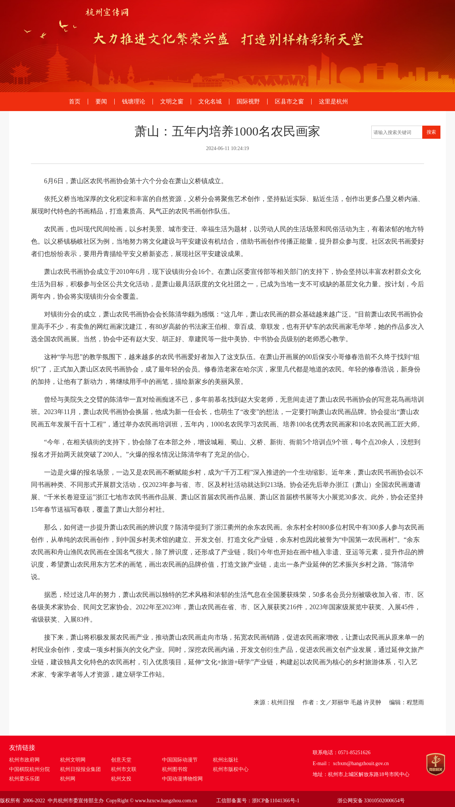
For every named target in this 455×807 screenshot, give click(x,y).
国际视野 (248, 102)
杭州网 (67, 779)
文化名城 (210, 102)
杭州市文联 (123, 769)
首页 (74, 102)
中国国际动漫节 (180, 760)
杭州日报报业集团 (80, 769)
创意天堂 (121, 760)
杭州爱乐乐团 (24, 779)
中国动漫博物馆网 (182, 779)
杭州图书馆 (174, 769)
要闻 (101, 102)
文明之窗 (171, 102)
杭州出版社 (225, 760)
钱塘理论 (133, 102)
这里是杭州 (333, 102)
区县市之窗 (289, 102)
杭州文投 (121, 779)
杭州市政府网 (24, 760)
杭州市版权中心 (231, 769)
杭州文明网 (73, 760)
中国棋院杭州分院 (29, 769)
